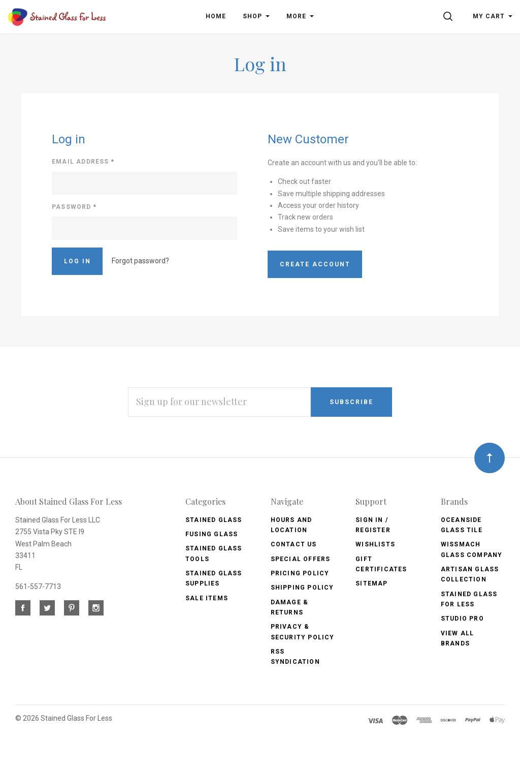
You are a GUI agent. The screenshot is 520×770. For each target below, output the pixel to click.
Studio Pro (462, 618)
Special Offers (301, 559)
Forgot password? (140, 261)
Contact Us (294, 544)
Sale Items (206, 598)
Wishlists (375, 544)
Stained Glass (213, 519)
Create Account (315, 264)
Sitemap (371, 583)
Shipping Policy (302, 587)
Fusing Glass (211, 534)
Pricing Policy (300, 573)
